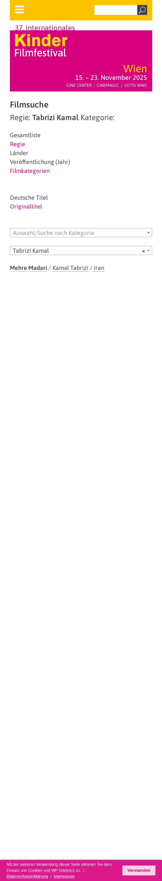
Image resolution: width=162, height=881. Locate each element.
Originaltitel (26, 206)
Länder (19, 152)
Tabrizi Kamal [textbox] (79, 250)
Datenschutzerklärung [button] (27, 876)
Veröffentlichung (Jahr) (40, 161)
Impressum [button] (64, 876)
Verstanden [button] (138, 870)
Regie (17, 144)
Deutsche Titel (29, 197)
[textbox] (81, 233)
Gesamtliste (25, 135)
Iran (99, 267)
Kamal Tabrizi (70, 267)
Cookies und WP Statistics (51, 870)
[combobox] (81, 232)
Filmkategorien (30, 170)
